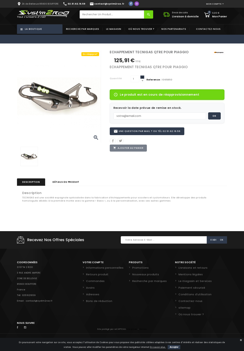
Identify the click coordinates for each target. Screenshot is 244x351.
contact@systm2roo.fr (39, 300)
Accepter (174, 347)
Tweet (120, 141)
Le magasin (113, 29)
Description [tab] (31, 182)
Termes (143, 329)
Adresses (92, 294)
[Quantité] (135, 79)
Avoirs (90, 287)
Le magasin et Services (195, 281)
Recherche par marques (82, 29)
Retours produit (97, 274)
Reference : (154, 79)
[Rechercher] (112, 14)
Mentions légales (191, 274)
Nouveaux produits (145, 274)
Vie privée (132, 329)
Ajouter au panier (128, 148)
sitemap (185, 307)
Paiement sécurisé (192, 287)
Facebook (19, 327)
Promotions (140, 268)
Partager (113, 141)
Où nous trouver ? (141, 29)
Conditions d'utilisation (195, 294)
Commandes (95, 281)
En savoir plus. (158, 347)
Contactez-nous (208, 29)
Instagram (26, 327)
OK (214, 116)
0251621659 (29, 295)
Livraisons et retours (193, 268)
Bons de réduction (99, 301)
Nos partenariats (173, 29)
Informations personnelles (105, 268)
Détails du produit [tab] (66, 182)
